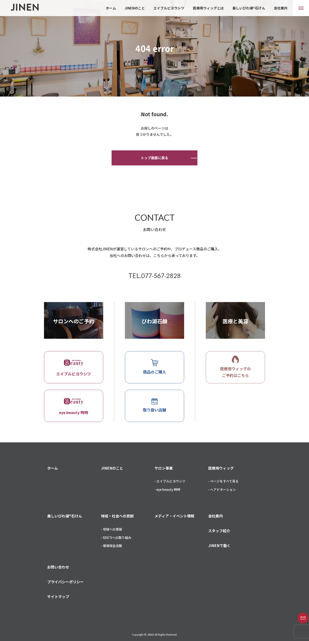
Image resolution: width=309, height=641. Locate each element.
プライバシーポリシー (65, 581)
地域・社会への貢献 (117, 516)
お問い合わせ (58, 567)
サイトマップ (58, 596)
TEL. (154, 275)
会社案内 (281, 8)
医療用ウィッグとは (208, 8)
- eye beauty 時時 (167, 489)
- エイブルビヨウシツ (169, 481)
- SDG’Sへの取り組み (116, 537)
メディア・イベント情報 (174, 516)
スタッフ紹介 (219, 530)
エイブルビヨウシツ (168, 8)
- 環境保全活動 (111, 545)
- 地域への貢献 (111, 529)
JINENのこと (135, 8)
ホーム (111, 8)
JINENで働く (219, 545)
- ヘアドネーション (222, 489)
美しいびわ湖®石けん (248, 8)
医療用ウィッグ (221, 468)
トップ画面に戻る (154, 157)
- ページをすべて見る (223, 481)
